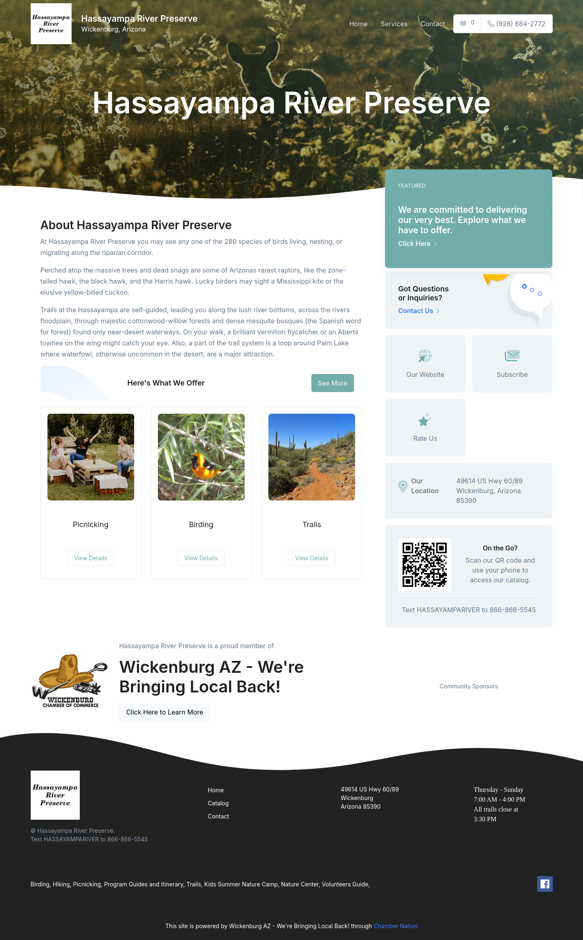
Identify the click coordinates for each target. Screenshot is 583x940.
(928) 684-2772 (516, 24)
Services (393, 24)
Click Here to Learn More (164, 712)
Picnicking (90, 524)
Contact (433, 24)
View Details (90, 558)
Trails (311, 524)
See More (333, 383)
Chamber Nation (396, 925)
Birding (201, 524)
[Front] (53, 23)
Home (358, 24)
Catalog (218, 803)
